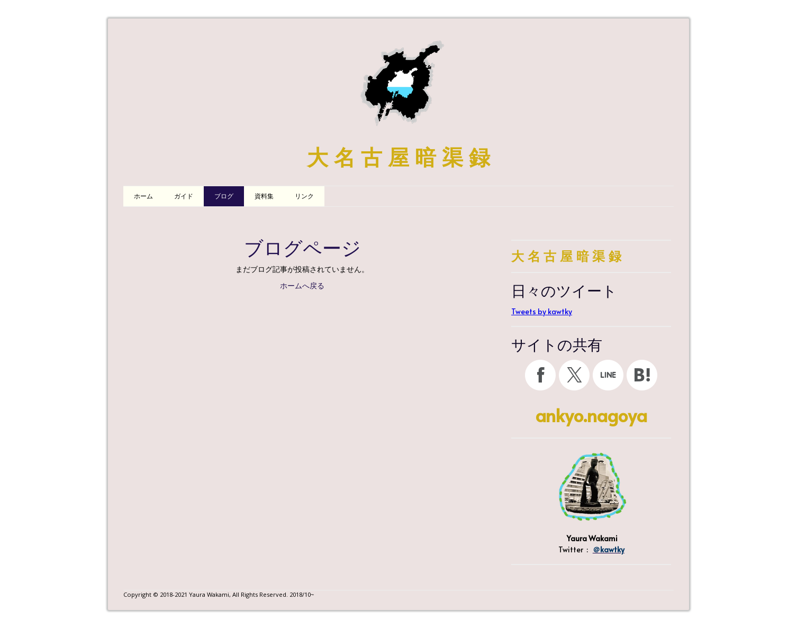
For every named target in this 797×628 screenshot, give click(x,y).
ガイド (183, 196)
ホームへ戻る (302, 285)
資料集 (264, 196)
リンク (304, 196)
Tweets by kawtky (541, 311)
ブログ (223, 196)
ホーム (143, 196)
